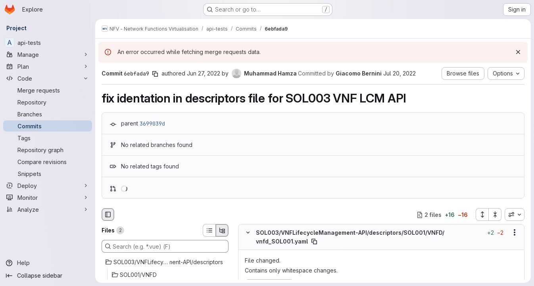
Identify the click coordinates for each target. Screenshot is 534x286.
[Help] (47, 263)
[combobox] (514, 214)
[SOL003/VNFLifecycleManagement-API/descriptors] (165, 262)
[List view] (209, 230)
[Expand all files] (482, 214)
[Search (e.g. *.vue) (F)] (165, 246)
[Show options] (514, 233)
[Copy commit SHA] (155, 74)
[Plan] (47, 66)
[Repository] (47, 102)
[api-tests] (47, 42)
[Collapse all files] (495, 214)
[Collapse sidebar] (47, 275)
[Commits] (47, 125)
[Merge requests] (47, 90)
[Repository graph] (47, 149)
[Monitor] (47, 197)
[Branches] (47, 114)
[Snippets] (47, 173)
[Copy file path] (314, 241)
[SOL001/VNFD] (165, 275)
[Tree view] (222, 230)
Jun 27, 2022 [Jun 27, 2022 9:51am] (203, 73)
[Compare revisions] (47, 161)
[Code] (47, 78)
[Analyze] (47, 209)
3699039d (152, 123)
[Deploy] (47, 185)
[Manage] (47, 54)
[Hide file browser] (108, 214)
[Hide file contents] (248, 233)
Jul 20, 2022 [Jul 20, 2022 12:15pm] (399, 73)
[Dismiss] (518, 52)
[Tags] (47, 137)
